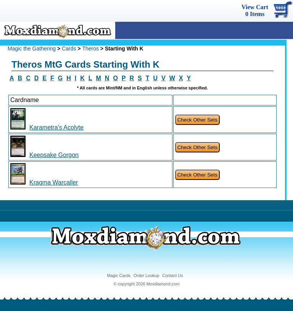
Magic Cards (118, 275)
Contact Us (172, 275)
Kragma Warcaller (53, 182)
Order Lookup (146, 275)
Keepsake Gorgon (54, 155)
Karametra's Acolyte (56, 127)
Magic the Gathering (32, 48)
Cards (69, 48)
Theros (90, 48)
